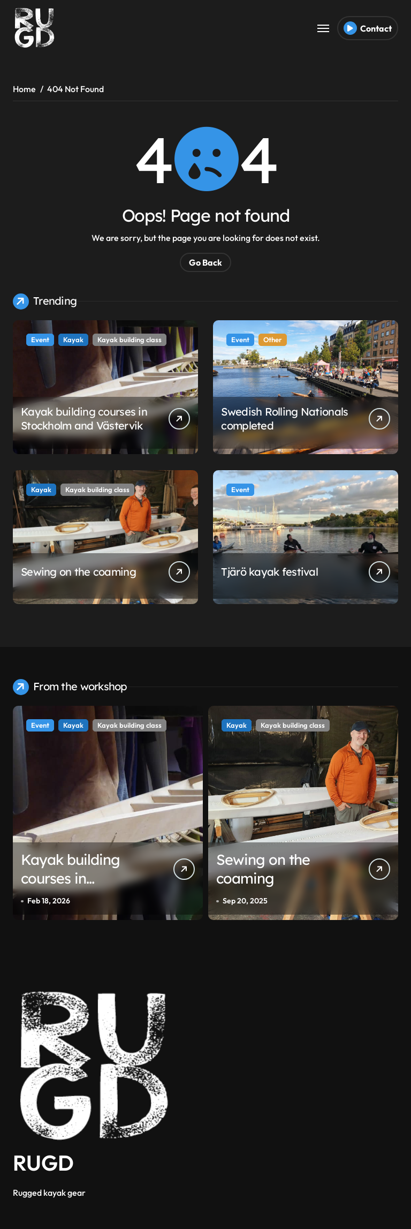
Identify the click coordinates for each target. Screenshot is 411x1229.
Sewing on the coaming (78, 571)
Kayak (73, 339)
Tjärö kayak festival (269, 571)
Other (272, 339)
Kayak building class (129, 339)
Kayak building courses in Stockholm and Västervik (84, 418)
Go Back (205, 262)
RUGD (43, 1162)
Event (40, 339)
